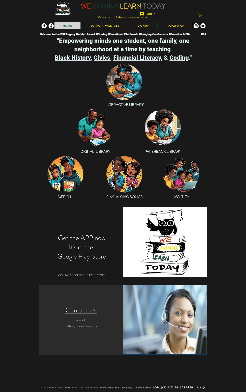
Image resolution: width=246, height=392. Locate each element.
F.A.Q (201, 387)
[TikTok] (44, 25)
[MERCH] (65, 174)
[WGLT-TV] (181, 174)
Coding (179, 57)
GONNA (105, 6)
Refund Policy (143, 387)
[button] (200, 15)
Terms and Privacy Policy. (119, 387)
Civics (102, 57)
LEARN (130, 6)
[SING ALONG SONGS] (124, 174)
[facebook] (51, 25)
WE (86, 6)
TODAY (154, 6)
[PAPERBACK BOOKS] (162, 127)
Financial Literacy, (137, 57)
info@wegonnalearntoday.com (131, 17)
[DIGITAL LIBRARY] (95, 127)
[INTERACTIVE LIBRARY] (124, 82)
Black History (73, 57)
